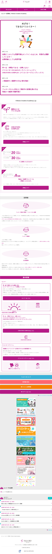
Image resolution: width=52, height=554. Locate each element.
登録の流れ (26, 382)
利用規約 (25, 544)
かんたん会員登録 (26, 386)
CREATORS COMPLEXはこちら (26, 330)
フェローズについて (26, 377)
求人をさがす (9, 9)
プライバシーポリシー (19, 544)
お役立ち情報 (43, 9)
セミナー (26, 9)
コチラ (11, 166)
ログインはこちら (26, 391)
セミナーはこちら (26, 298)
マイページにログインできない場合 (45, 395)
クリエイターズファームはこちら (26, 358)
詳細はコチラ (26, 141)
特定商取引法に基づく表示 (32, 544)
